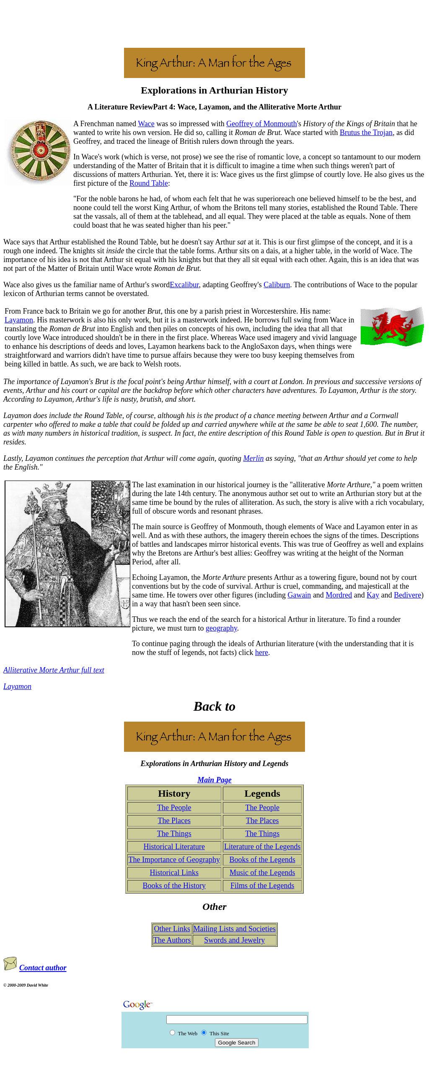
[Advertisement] (214, 22)
